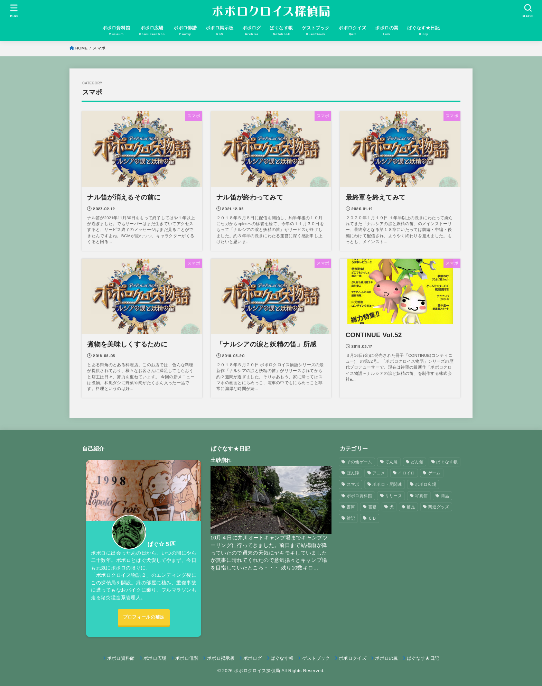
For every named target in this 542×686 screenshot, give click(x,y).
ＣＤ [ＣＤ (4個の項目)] (372, 518)
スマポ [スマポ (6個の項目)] (353, 484)
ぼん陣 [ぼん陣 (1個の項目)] (353, 473)
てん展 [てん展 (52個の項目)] (391, 462)
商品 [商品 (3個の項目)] (445, 495)
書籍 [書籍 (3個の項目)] (372, 506)
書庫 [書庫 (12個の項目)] (351, 506)
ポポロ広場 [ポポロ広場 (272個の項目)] (425, 484)
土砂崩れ (221, 460)
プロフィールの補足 (144, 617)
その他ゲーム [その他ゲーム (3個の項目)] (359, 462)
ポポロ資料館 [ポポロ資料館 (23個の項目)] (359, 495)
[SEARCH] (527, 10)
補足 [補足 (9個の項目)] (410, 506)
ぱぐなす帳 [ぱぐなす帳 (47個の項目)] (447, 462)
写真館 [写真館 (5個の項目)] (421, 495)
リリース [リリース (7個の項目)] (393, 495)
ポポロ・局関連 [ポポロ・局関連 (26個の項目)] (387, 484)
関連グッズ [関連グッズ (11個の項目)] (438, 506)
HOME (81, 48)
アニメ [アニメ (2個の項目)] (378, 473)
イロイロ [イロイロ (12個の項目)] (406, 473)
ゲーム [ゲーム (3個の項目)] (434, 473)
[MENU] (13, 10)
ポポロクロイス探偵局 (257, 670)
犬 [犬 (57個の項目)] (392, 506)
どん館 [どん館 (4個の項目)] (417, 462)
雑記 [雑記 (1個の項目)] (351, 518)
